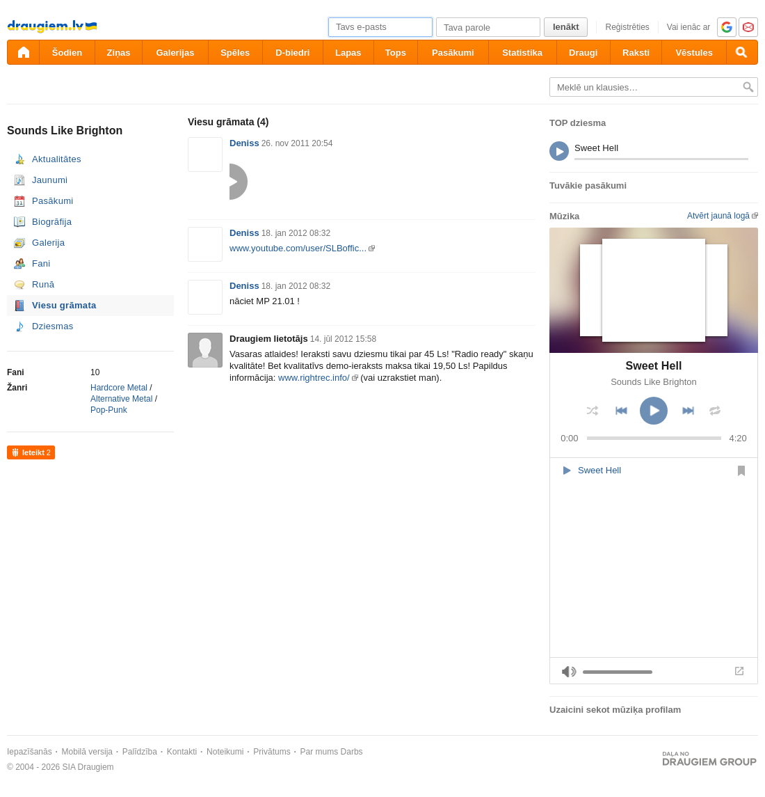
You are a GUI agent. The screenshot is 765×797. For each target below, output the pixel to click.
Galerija (48, 242)
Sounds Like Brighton (654, 382)
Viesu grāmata (64, 305)
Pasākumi (453, 52)
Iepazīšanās (29, 752)
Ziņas (119, 52)
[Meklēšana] (742, 52)
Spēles (235, 52)
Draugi (583, 52)
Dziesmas (52, 326)
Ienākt (566, 27)
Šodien (67, 52)
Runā (43, 284)
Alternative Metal (121, 399)
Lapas (348, 52)
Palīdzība (139, 752)
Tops (395, 52)
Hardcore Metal (118, 388)
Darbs (352, 752)
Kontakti (182, 752)
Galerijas (175, 52)
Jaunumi (49, 180)
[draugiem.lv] (23, 52)
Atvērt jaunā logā (718, 216)
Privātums (271, 752)
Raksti (636, 52)
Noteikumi (225, 752)
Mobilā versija (87, 752)
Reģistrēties (627, 27)
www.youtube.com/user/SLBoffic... (298, 248)
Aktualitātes (56, 159)
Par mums (319, 752)
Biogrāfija (52, 221)
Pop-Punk (108, 410)
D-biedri (292, 52)
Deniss (244, 143)
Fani (41, 263)
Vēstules (693, 52)
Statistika (522, 52)
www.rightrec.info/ (314, 377)
